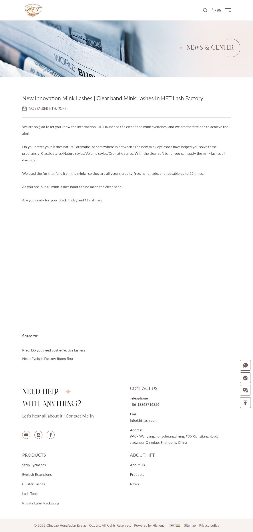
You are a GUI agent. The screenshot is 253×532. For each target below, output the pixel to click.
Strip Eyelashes (34, 465)
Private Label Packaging (40, 503)
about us (137, 465)
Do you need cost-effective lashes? (58, 350)
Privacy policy (209, 525)
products (137, 474)
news (134, 484)
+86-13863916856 (144, 404)
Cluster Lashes (33, 484)
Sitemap (190, 525)
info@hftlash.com (143, 420)
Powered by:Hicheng (149, 525)
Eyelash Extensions (37, 474)
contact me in (80, 415)
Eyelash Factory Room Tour (53, 358)
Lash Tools (30, 493)
